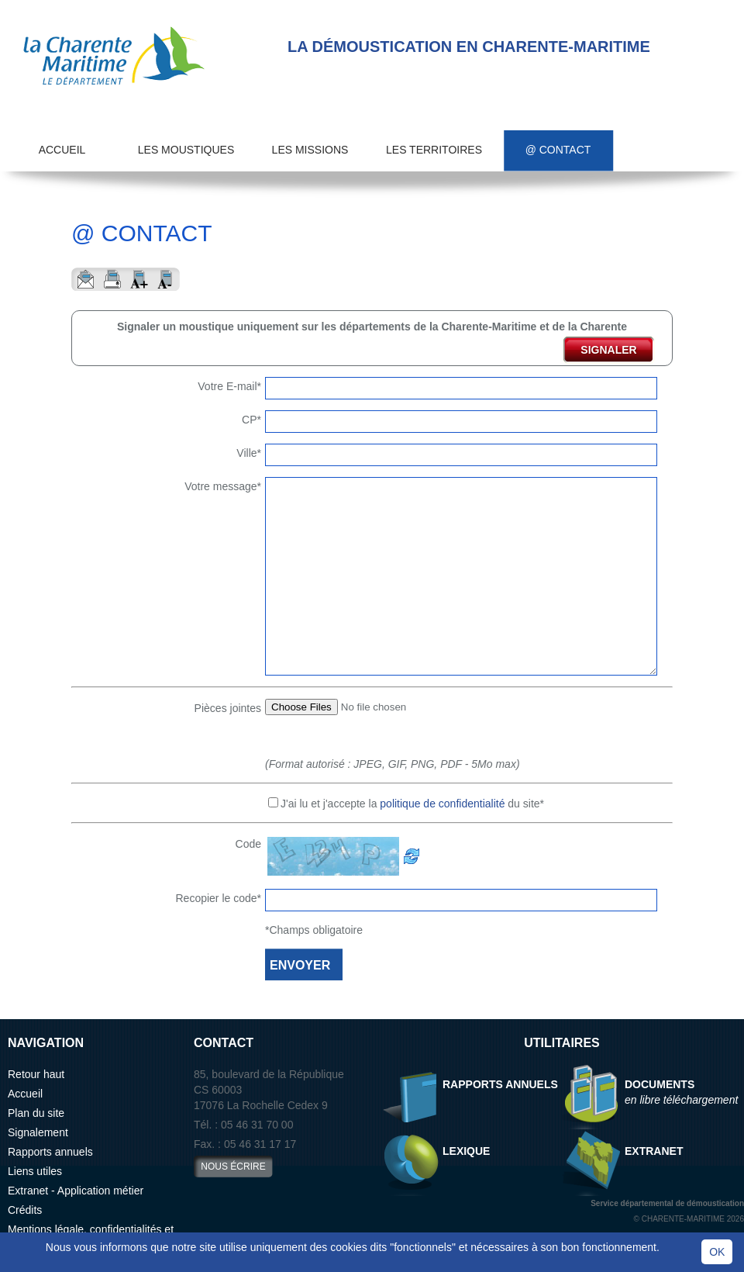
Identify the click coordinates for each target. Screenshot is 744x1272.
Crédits (25, 1210)
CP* (251, 419)
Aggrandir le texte (139, 279)
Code (248, 844)
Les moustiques (186, 149)
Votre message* (222, 486)
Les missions (310, 149)
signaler (608, 350)
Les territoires (434, 149)
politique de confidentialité (442, 803)
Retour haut (36, 1074)
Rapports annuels (50, 1152)
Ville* (248, 453)
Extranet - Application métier (75, 1190)
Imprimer (112, 279)
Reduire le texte (166, 279)
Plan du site (36, 1113)
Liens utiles (35, 1171)
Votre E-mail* (229, 386)
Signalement (38, 1132)
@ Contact (558, 149)
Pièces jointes (228, 708)
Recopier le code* (218, 898)
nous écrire (233, 1166)
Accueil (62, 149)
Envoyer (84, 279)
